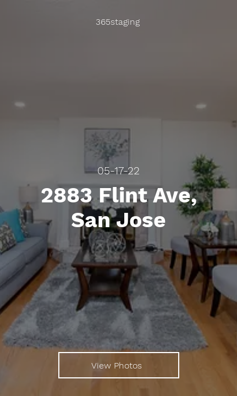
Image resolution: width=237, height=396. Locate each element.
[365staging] (118, 22)
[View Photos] (118, 365)
